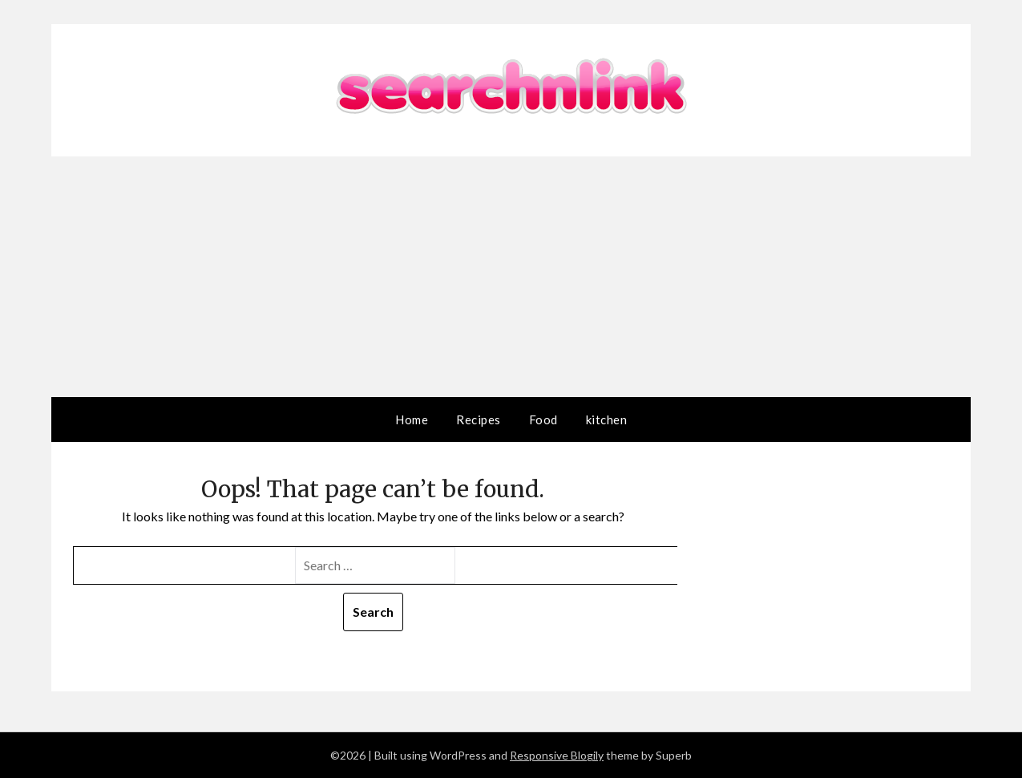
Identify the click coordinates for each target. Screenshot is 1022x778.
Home (411, 419)
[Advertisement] (511, 276)
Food (543, 419)
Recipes (478, 419)
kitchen (607, 419)
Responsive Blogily (557, 755)
